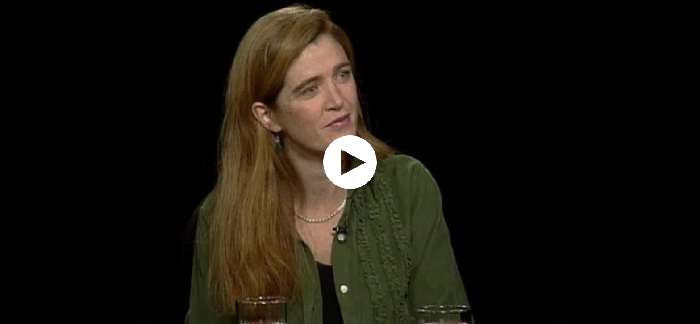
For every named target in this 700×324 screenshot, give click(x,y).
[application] (350, 162)
